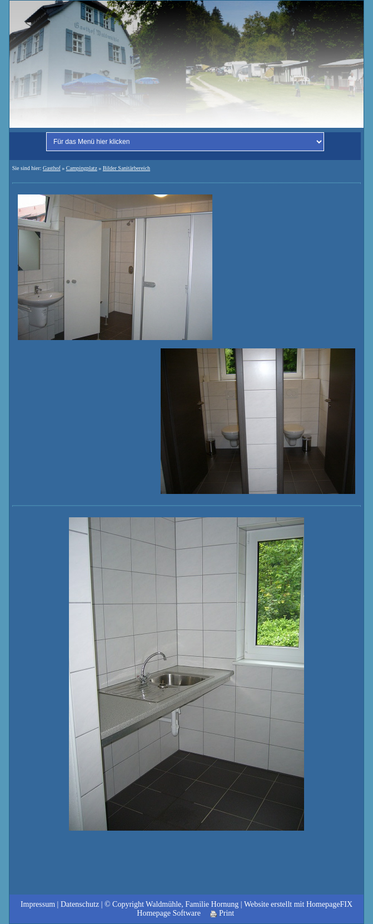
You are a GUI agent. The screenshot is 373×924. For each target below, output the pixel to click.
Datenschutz (80, 904)
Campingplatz (81, 168)
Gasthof (52, 168)
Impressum (38, 904)
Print (222, 913)
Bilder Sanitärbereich (126, 168)
